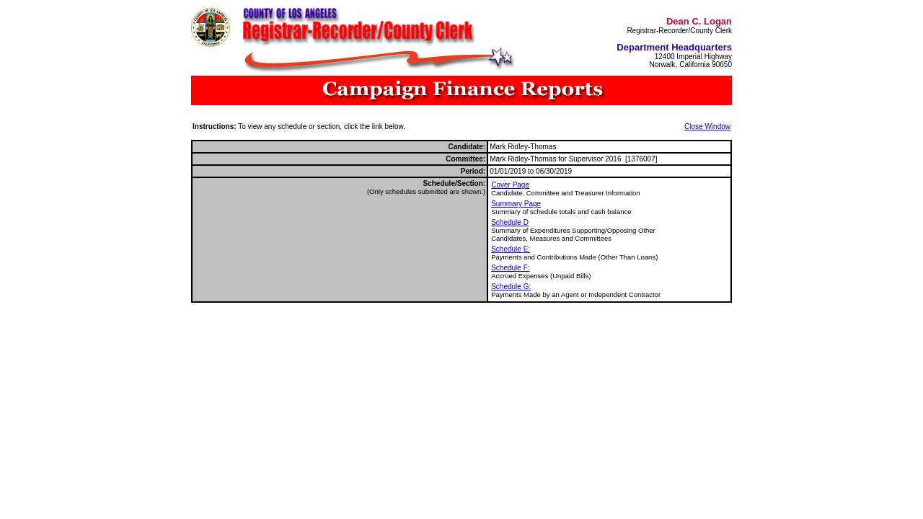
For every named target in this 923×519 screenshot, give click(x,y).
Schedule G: (511, 286)
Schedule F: (510, 268)
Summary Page (516, 204)
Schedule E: (510, 249)
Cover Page (510, 185)
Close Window (707, 126)
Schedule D (510, 222)
